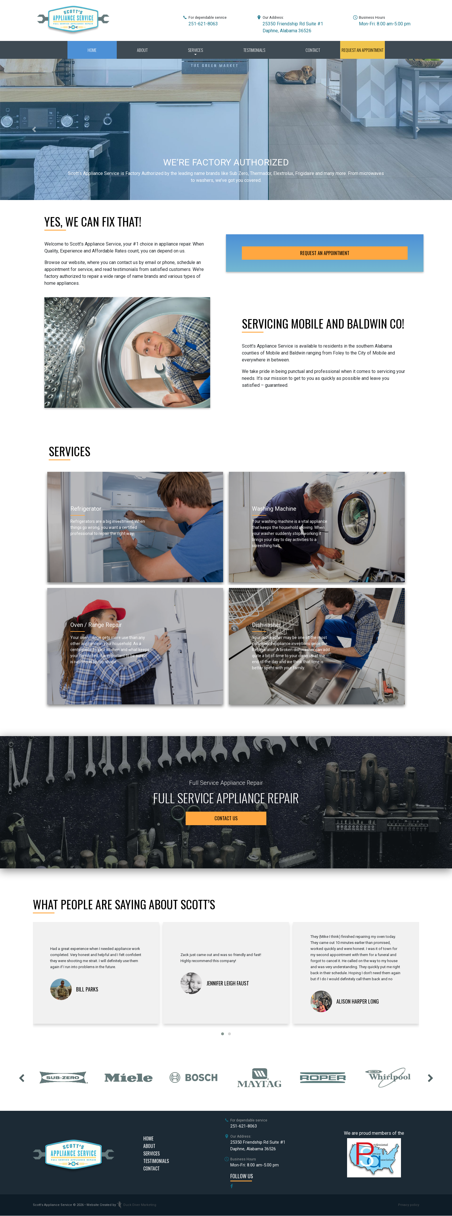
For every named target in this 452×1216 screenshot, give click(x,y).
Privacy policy (408, 1205)
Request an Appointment (362, 50)
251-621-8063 (203, 24)
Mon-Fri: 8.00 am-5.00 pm (384, 24)
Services (195, 50)
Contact (313, 50)
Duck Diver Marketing (136, 1205)
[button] (34, 129)
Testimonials (254, 50)
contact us (226, 818)
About (142, 50)
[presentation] (21, 1078)
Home (92, 50)
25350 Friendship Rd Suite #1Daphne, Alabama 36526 (257, 1146)
